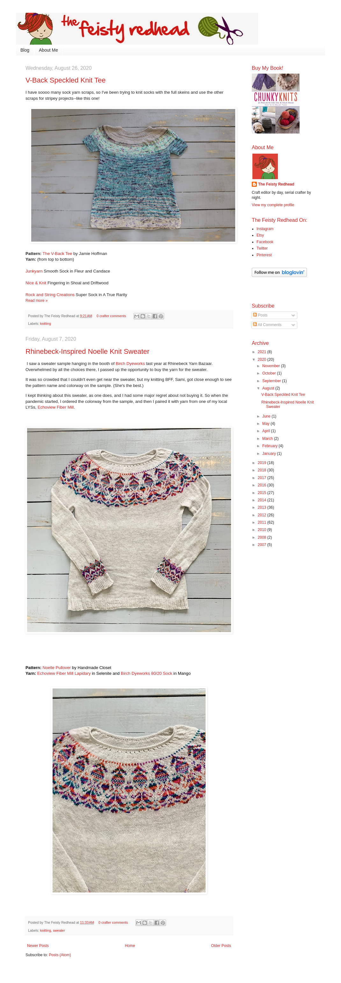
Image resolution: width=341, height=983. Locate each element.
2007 (262, 544)
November (271, 366)
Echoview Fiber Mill (56, 407)
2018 (262, 470)
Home (130, 945)
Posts (260, 315)
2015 (262, 493)
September (272, 381)
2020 (262, 359)
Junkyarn (34, 271)
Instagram (265, 229)
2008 (262, 537)
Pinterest (264, 255)
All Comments (267, 325)
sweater (59, 930)
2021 (262, 352)
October (269, 373)
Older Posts (221, 945)
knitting (45, 323)
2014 (262, 500)
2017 (262, 478)
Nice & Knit (35, 282)
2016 (262, 485)
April (266, 431)
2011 (262, 522)
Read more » (36, 300)
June (267, 416)
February (270, 446)
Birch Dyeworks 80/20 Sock (146, 673)
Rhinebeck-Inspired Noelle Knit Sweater (87, 351)
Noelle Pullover (57, 667)
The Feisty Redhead (276, 184)
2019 (262, 463)
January (269, 453)
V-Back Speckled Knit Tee (65, 80)
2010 (262, 530)
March (268, 438)
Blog (24, 50)
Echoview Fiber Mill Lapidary (64, 673)
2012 (262, 515)
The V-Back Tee (57, 253)
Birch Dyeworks (130, 363)
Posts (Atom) (60, 955)
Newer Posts (38, 945)
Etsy (260, 235)
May (266, 423)
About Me (48, 50)
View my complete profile (273, 205)
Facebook (265, 242)
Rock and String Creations (50, 294)
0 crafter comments (111, 316)
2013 (262, 507)
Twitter (262, 248)
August (268, 388)
